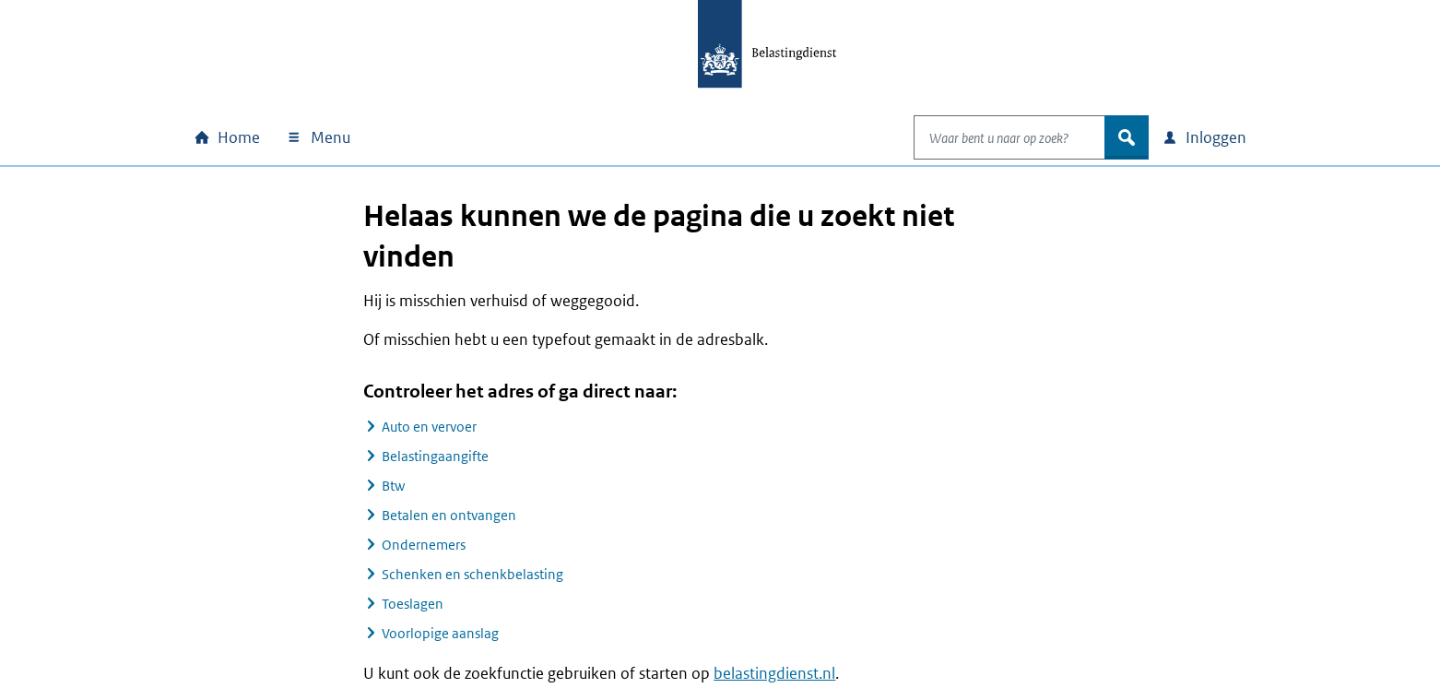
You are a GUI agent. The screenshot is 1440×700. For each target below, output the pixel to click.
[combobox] (990, 137)
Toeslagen (412, 603)
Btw (393, 485)
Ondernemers (424, 544)
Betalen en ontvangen (449, 515)
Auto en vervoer (429, 426)
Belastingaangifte (435, 456)
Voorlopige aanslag (440, 633)
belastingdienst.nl (774, 673)
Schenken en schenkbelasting (472, 574)
